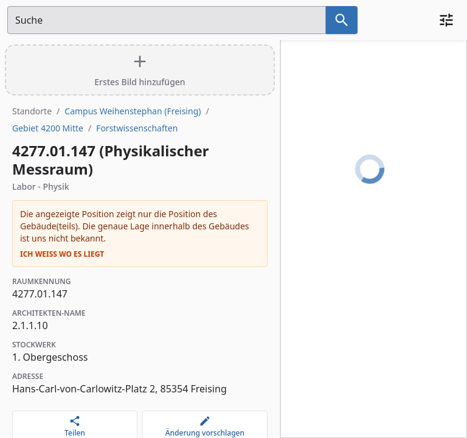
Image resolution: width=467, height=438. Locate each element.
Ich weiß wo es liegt (62, 254)
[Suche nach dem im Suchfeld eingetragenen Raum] (342, 20)
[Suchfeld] (166, 20)
